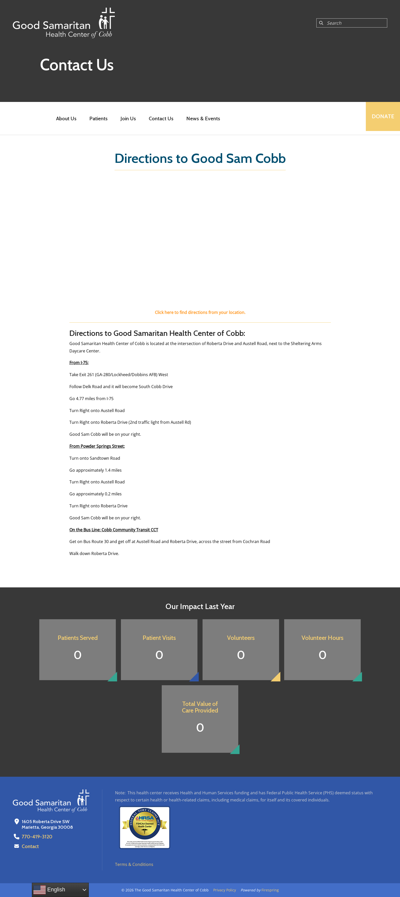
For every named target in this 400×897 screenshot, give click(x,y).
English (49, 890)
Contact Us (159, 118)
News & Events (202, 118)
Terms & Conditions (134, 864)
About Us (65, 118)
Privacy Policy (224, 890)
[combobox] (351, 23)
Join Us (126, 118)
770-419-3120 (36, 836)
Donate (381, 118)
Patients (97, 118)
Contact (30, 846)
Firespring (270, 890)
